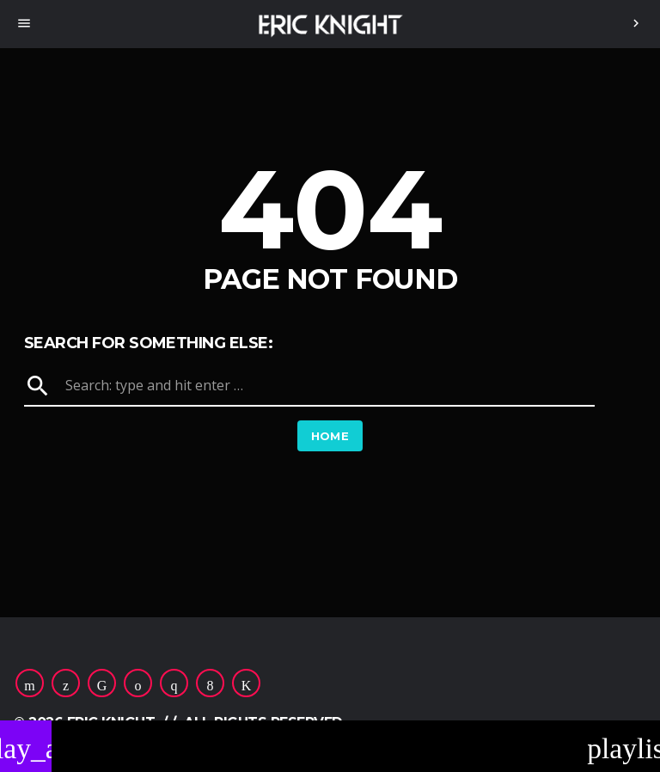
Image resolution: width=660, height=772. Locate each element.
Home (330, 436)
